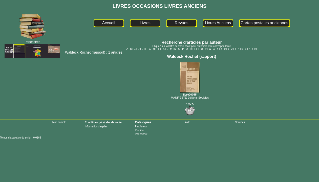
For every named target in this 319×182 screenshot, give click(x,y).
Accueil (108, 23)
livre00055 (190, 93)
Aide (187, 122)
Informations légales (96, 126)
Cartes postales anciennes (264, 23)
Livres (145, 23)
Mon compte (59, 122)
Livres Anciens (218, 23)
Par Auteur (141, 126)
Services (240, 122)
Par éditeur (141, 134)
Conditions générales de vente (103, 122)
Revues (181, 23)
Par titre (139, 130)
